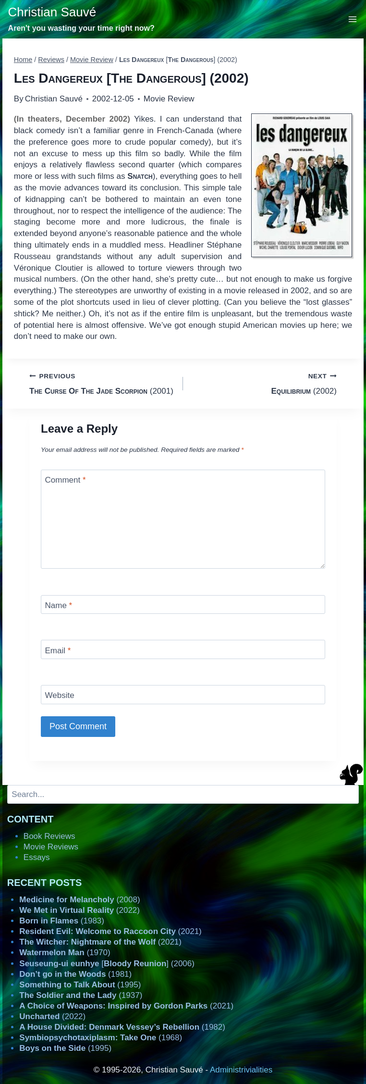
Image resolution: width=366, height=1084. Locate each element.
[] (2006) (107, 963)
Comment (65, 480)
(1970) (64, 952)
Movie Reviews (51, 846)
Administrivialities (241, 1069)
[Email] (183, 649)
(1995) (80, 984)
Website (59, 695)
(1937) (80, 995)
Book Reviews (49, 836)
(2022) (79, 910)
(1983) (61, 920)
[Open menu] (353, 19)
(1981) (75, 974)
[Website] (183, 694)
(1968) (100, 1037)
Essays (37, 857)
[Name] (183, 604)
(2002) (264, 383)
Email (58, 650)
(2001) (102, 383)
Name (59, 605)
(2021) (110, 931)
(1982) (122, 1027)
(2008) (79, 899)
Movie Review (169, 98)
